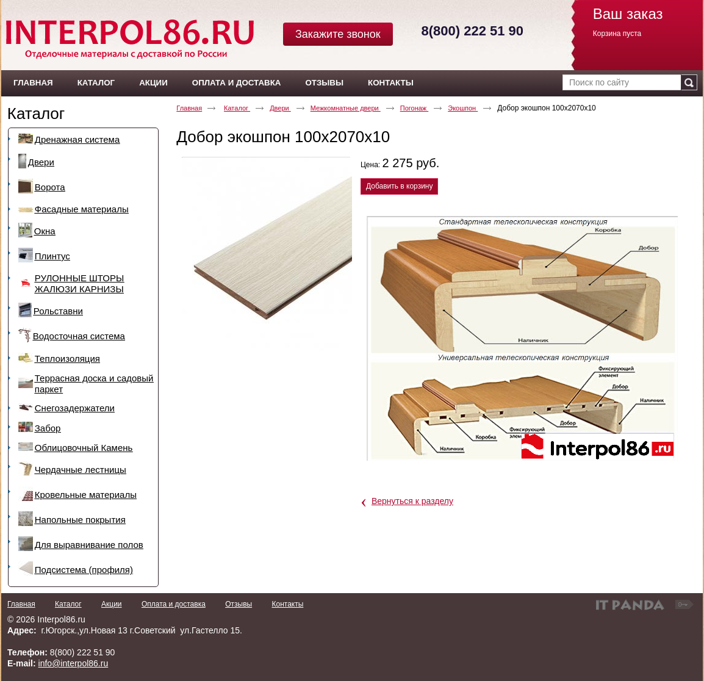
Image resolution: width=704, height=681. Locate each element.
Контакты (287, 604)
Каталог (36, 113)
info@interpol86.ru (73, 663)
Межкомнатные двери (346, 108)
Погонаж (414, 108)
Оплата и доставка (174, 604)
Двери (280, 108)
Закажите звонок (338, 34)
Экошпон (463, 108)
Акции (111, 604)
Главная (189, 108)
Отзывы (238, 604)
